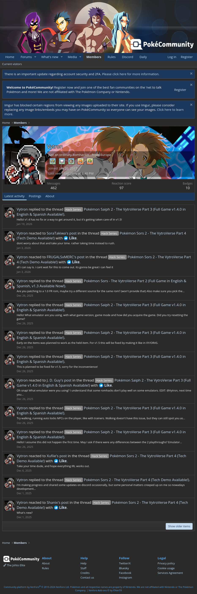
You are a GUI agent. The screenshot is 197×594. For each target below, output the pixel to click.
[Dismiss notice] (191, 74)
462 (54, 187)
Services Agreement (170, 573)
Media (72, 57)
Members (93, 57)
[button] (35, 57)
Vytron (22, 209)
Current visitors (12, 64)
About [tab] (49, 196)
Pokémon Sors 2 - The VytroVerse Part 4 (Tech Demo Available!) (126, 479)
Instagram (125, 577)
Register (180, 89)
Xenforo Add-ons (105, 590)
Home (9, 57)
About (46, 563)
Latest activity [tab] (14, 196)
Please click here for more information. (130, 74)
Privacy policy (166, 563)
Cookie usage (166, 568)
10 (188, 187)
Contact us (87, 577)
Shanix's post (58, 502)
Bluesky (124, 568)
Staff (83, 568)
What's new (49, 57)
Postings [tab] (35, 196)
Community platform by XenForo (37, 586)
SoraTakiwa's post (62, 233)
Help (83, 563)
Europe (105, 155)
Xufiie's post (57, 455)
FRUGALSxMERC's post (66, 256)
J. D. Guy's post (59, 380)
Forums (26, 57)
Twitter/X (125, 563)
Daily (143, 57)
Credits (85, 573)
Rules (112, 57)
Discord (127, 57)
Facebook (125, 573)
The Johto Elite (14, 565)
